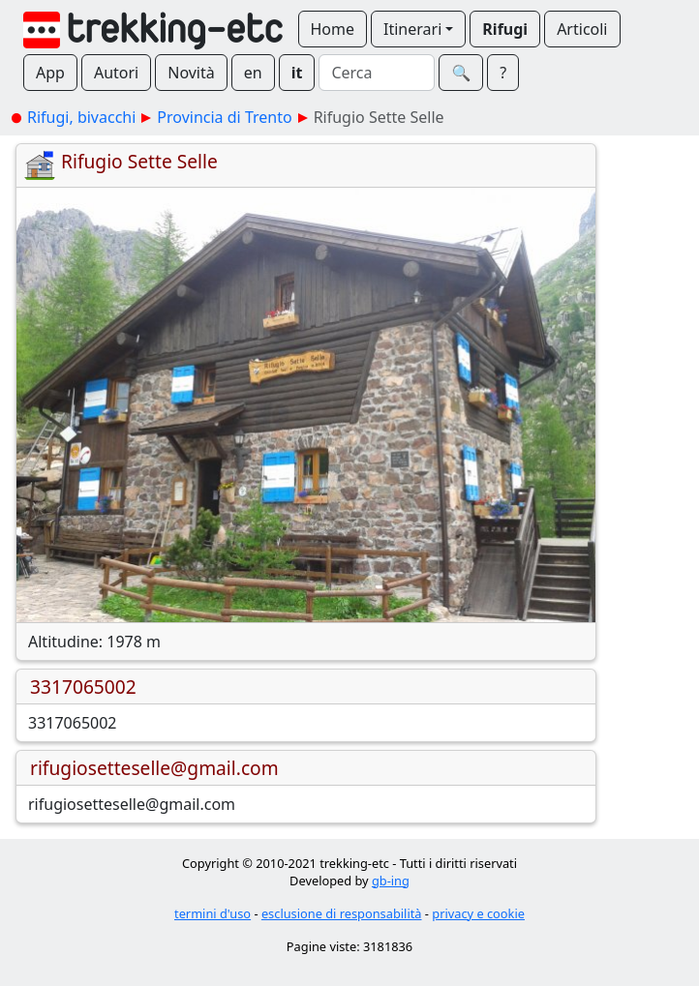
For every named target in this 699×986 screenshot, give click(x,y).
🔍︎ (461, 72)
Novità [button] (191, 72)
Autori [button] (116, 72)
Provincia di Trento (224, 117)
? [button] (503, 72)
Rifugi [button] (505, 29)
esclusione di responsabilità (341, 913)
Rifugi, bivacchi (81, 117)
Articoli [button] (582, 29)
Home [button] (333, 29)
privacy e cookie (478, 913)
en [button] (253, 72)
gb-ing (391, 880)
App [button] (50, 72)
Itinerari (412, 29)
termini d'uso (212, 913)
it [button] (297, 72)
